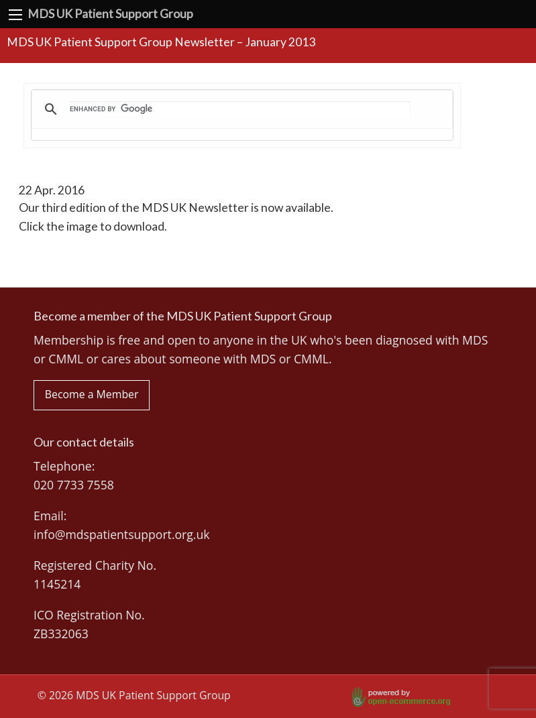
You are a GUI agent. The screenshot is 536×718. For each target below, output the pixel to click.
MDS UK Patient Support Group (110, 14)
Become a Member (92, 394)
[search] (240, 109)
